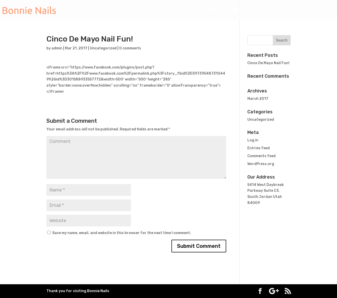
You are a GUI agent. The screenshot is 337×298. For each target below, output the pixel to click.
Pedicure (213, 10)
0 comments (130, 48)
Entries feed (258, 148)
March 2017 (257, 99)
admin (56, 48)
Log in (252, 140)
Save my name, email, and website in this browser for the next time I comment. (121, 233)
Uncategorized (103, 48)
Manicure (188, 10)
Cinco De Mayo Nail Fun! (268, 63)
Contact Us (317, 10)
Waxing (236, 10)
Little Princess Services (275, 10)
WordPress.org (260, 164)
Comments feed (261, 156)
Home (166, 10)
